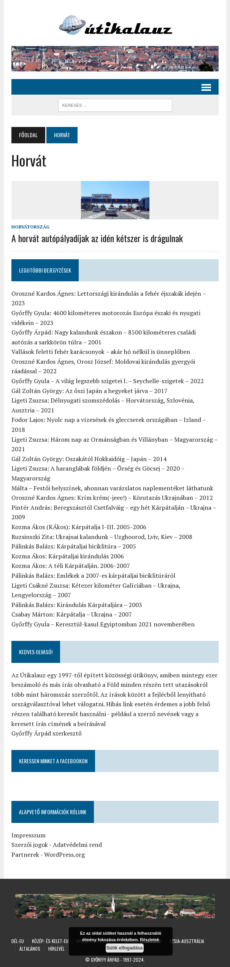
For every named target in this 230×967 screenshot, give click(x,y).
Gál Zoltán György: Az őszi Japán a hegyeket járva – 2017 (89, 391)
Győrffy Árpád (105, 959)
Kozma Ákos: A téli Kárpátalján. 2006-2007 (70, 565)
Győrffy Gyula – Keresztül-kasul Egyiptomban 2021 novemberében (103, 624)
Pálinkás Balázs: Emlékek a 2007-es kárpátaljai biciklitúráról (93, 575)
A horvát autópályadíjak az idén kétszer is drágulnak (97, 238)
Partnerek (25, 854)
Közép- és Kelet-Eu (50, 941)
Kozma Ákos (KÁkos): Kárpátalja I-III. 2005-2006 (78, 527)
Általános (29, 948)
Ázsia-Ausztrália (186, 941)
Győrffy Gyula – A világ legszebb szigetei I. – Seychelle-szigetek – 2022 (107, 381)
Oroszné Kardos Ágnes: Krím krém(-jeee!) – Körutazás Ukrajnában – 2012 (112, 497)
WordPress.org (64, 854)
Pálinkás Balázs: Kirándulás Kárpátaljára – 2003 (76, 605)
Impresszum (28, 835)
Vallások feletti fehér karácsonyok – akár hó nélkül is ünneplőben (100, 351)
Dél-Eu (17, 941)
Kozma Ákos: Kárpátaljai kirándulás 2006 (67, 556)
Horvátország (30, 227)
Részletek (149, 939)
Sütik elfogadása (124, 948)
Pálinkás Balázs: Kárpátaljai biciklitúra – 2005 (73, 546)
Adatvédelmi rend (77, 844)
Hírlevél (56, 948)
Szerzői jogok (29, 844)
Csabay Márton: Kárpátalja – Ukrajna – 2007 (71, 614)
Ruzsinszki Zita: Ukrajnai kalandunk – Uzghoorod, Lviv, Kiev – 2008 (101, 537)
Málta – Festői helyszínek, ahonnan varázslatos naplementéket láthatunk (112, 488)
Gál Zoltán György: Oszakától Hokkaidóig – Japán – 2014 (89, 459)
